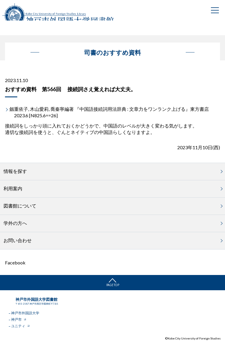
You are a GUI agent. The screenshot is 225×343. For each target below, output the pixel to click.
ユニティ (18, 326)
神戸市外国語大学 (25, 313)
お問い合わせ (18, 240)
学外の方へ (15, 223)
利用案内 (13, 188)
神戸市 (16, 319)
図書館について (20, 205)
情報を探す (15, 171)
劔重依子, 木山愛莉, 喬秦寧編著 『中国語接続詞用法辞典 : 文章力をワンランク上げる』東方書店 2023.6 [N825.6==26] (109, 112)
